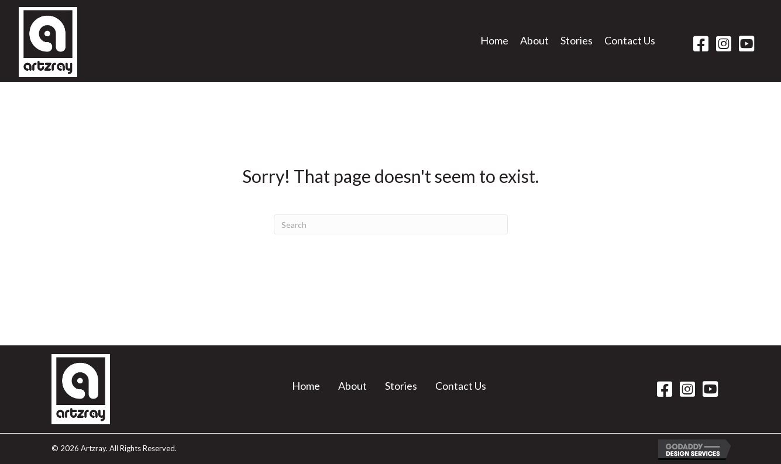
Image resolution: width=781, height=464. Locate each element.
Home (306, 385)
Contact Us (460, 385)
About (352, 385)
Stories (401, 385)
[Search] (391, 224)
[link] (494, 44)
